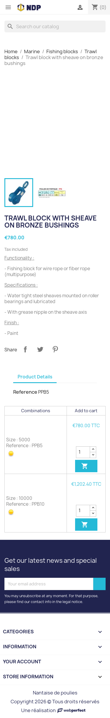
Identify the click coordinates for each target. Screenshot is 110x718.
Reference (25, 392)
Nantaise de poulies (55, 693)
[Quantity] (83, 452)
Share (25, 349)
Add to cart (84, 466)
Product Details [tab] (35, 377)
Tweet (40, 349)
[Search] (55, 26)
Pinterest (55, 349)
